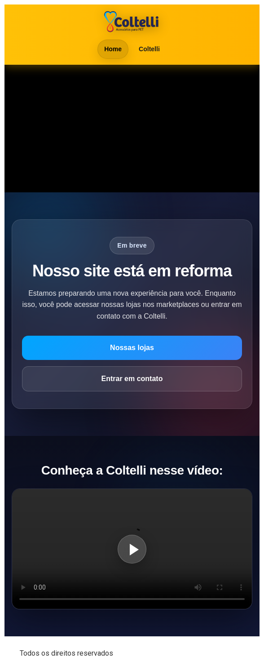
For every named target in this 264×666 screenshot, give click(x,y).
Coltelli (149, 49)
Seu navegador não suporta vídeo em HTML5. (132, 128)
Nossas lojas (132, 347)
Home (113, 49)
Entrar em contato (132, 378)
